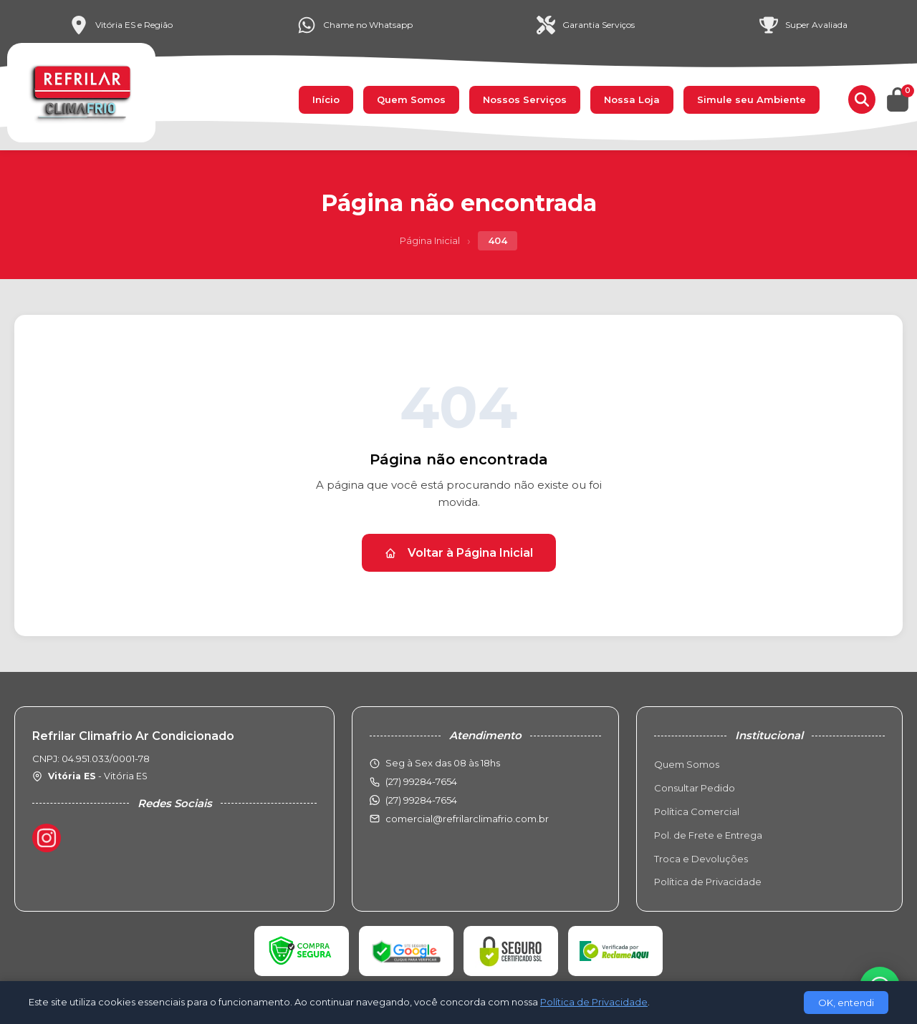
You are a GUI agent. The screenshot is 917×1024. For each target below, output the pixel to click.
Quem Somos (411, 99)
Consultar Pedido (694, 788)
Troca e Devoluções (701, 858)
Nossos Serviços (525, 99)
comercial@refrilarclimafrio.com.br (467, 818)
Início (326, 99)
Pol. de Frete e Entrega (708, 835)
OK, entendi (846, 1002)
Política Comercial (696, 811)
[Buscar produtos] (861, 99)
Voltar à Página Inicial (459, 553)
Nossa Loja (632, 99)
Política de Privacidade (708, 881)
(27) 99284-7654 (421, 800)
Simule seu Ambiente (751, 99)
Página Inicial (430, 240)
